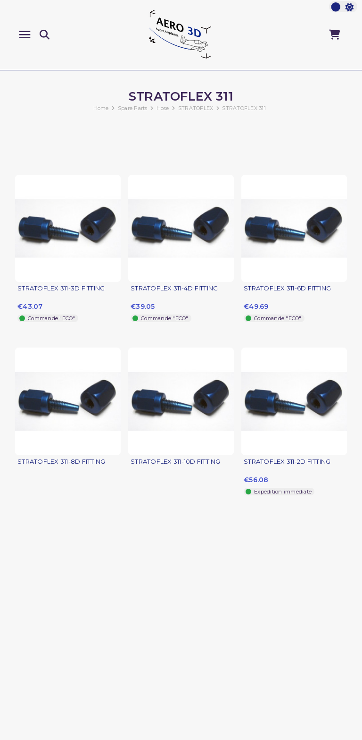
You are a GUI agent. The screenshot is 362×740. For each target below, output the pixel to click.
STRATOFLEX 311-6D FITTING (287, 288)
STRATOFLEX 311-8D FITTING (61, 461)
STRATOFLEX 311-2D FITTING (287, 461)
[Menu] (24, 34)
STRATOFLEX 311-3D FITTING (61, 288)
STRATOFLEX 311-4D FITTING (174, 288)
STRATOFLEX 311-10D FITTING (176, 461)
